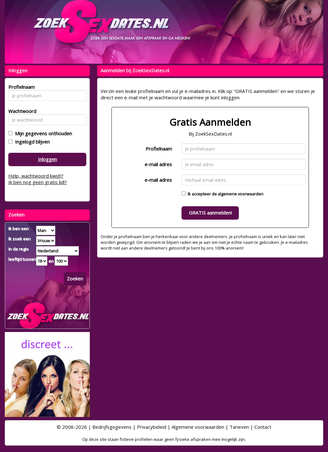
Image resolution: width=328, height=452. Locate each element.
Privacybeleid (151, 427)
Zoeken (75, 278)
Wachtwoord (20, 111)
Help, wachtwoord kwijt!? (35, 176)
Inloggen (47, 159)
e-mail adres (158, 164)
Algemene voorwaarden (198, 427)
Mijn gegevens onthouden (42, 133)
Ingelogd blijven (31, 141)
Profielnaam (159, 148)
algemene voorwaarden (240, 194)
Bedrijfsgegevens (112, 427)
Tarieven (239, 427)
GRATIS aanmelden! (210, 212)
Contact (262, 427)
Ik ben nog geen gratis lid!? (37, 182)
